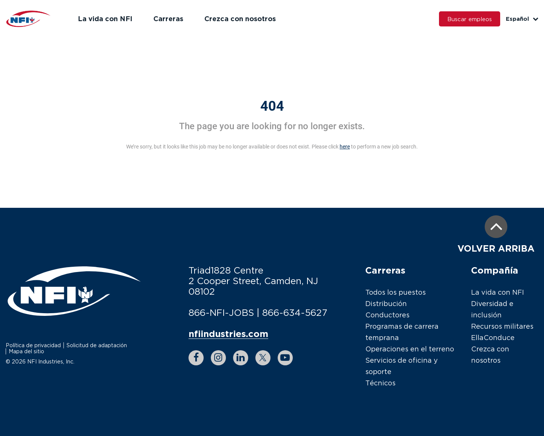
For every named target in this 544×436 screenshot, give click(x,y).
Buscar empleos (469, 19)
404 (272, 106)
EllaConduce (493, 337)
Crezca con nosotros (240, 18)
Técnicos (380, 383)
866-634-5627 (294, 312)
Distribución (386, 303)
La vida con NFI (105, 18)
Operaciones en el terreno (409, 349)
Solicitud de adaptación (96, 345)
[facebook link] (196, 357)
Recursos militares (502, 326)
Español (522, 18)
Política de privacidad (33, 345)
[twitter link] (262, 357)
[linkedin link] (240, 357)
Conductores (387, 314)
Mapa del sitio (26, 351)
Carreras (168, 18)
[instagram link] (218, 357)
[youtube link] (285, 357)
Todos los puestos (395, 292)
